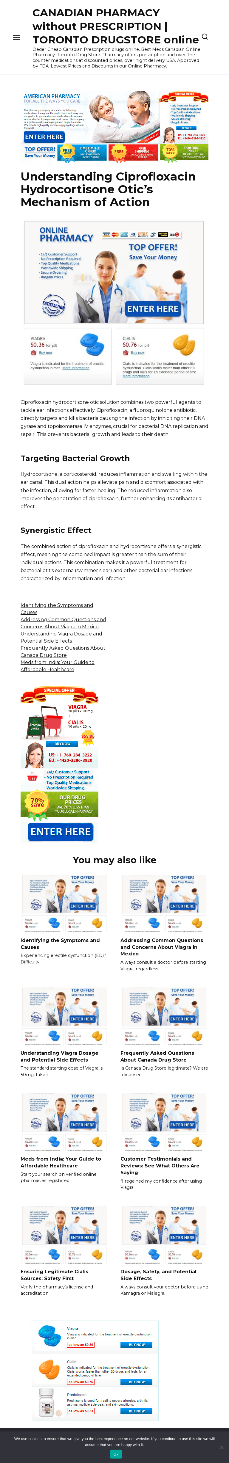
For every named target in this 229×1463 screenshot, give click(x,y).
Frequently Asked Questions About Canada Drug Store (157, 1056)
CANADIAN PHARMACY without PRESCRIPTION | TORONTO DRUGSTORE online (116, 26)
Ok (115, 1454)
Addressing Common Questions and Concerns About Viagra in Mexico (161, 946)
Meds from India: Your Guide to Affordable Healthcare (61, 1162)
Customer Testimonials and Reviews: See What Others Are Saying (159, 1165)
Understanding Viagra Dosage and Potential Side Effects (59, 1056)
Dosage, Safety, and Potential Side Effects (158, 1274)
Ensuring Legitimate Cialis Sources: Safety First (54, 1274)
